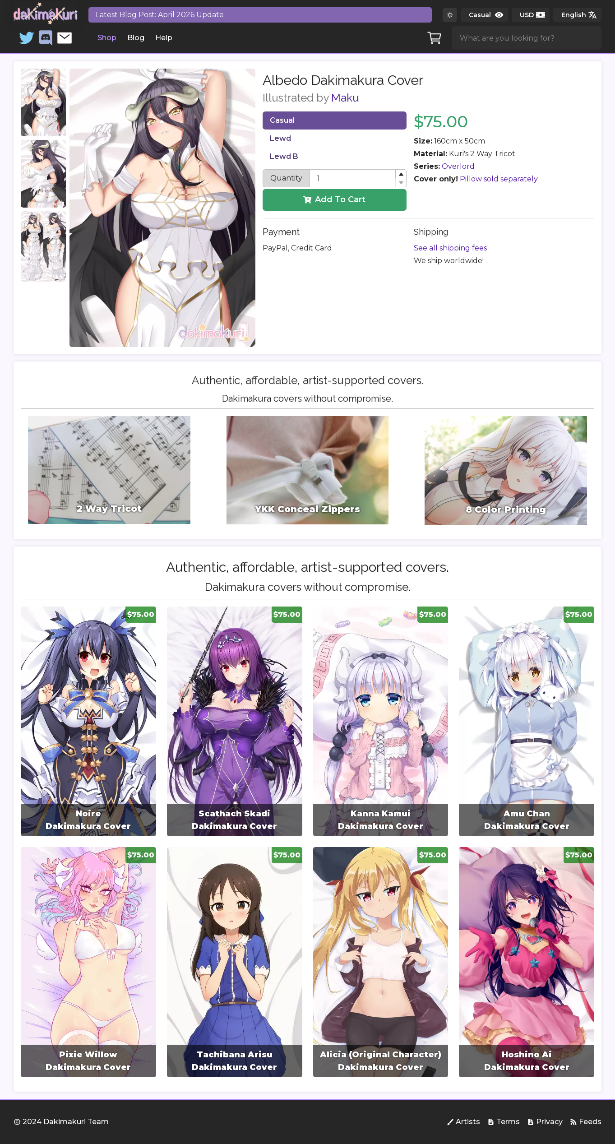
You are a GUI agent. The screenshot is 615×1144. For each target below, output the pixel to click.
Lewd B (284, 156)
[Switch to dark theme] (450, 15)
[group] (88, 722)
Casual (282, 120)
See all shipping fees (450, 248)
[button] (400, 174)
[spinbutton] (358, 178)
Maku (345, 97)
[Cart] (434, 38)
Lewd (280, 138)
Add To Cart (334, 199)
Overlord (458, 166)
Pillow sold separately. (499, 179)
